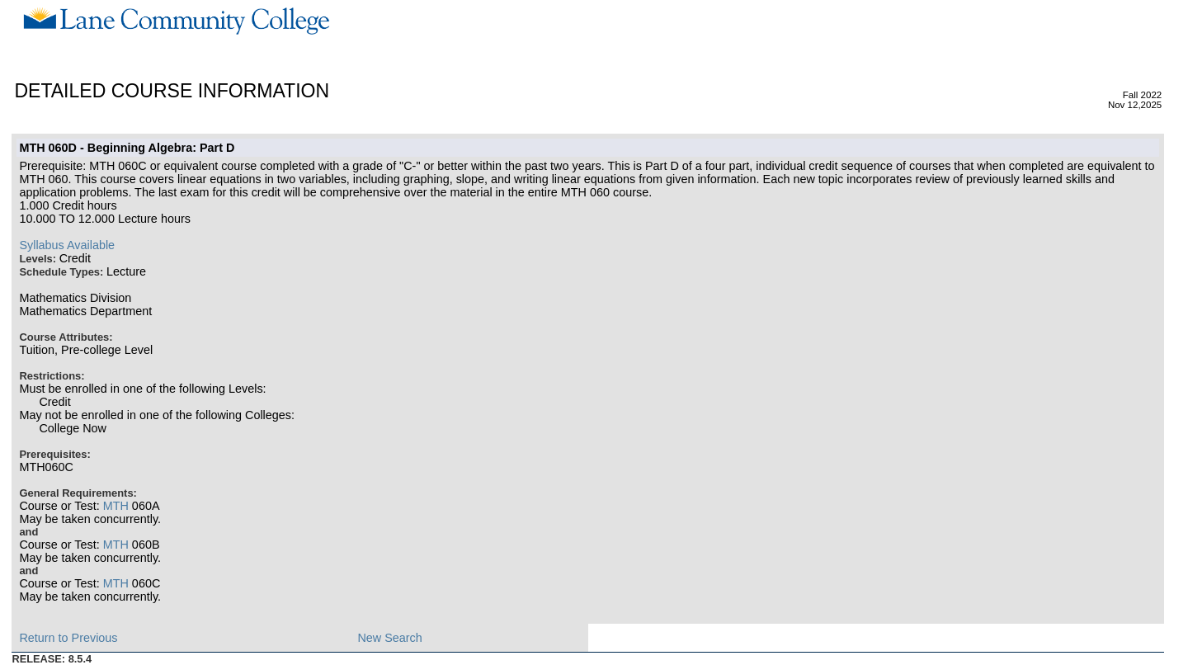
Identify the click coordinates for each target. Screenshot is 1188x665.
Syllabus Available (67, 245)
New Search (389, 637)
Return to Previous (68, 637)
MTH (116, 505)
